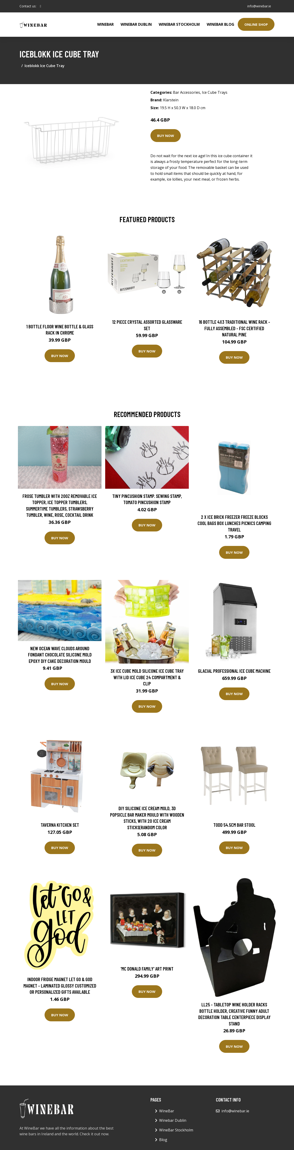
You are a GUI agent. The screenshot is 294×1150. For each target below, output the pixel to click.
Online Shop (256, 24)
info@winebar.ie (259, 6)
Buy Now (165, 135)
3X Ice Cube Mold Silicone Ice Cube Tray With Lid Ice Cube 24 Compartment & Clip (147, 677)
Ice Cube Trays (214, 92)
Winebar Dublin (136, 24)
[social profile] (40, 6)
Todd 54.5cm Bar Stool (234, 825)
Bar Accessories (186, 92)
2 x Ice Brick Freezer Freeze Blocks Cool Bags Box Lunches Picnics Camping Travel (234, 523)
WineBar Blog (220, 24)
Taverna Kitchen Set (60, 825)
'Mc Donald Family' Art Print (147, 968)
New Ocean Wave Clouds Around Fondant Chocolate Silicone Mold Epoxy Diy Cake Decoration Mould (60, 654)
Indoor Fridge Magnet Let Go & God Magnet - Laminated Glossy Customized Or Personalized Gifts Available (59, 985)
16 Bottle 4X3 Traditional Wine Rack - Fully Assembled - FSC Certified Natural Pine (234, 328)
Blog (163, 1139)
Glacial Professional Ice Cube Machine (234, 671)
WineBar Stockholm (179, 24)
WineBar (105, 24)
